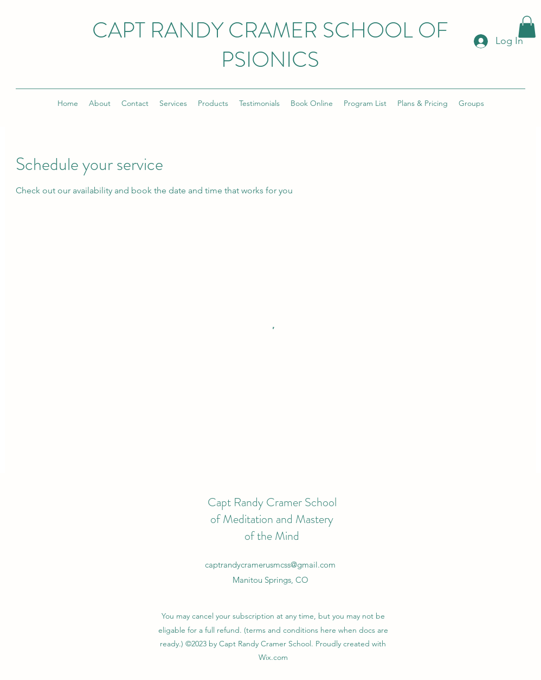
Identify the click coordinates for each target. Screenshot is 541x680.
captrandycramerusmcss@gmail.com (270, 564)
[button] (527, 27)
